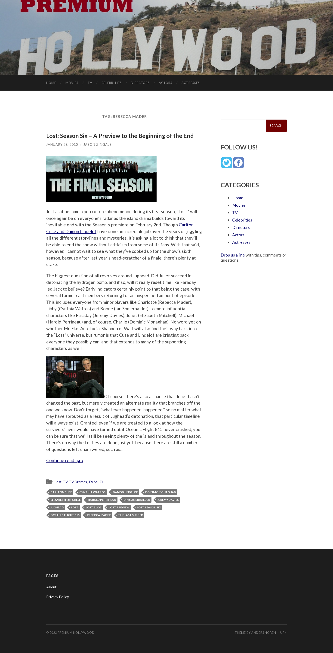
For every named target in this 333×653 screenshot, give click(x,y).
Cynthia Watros (92, 492)
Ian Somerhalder (136, 499)
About (51, 587)
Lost (58, 482)
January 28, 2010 (62, 144)
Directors (140, 83)
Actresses (191, 83)
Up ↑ (283, 632)
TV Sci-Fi (95, 482)
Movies (71, 83)
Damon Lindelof (125, 492)
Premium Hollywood (76, 632)
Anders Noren (263, 632)
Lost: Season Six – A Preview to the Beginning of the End (120, 135)
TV (90, 83)
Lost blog (93, 507)
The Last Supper (130, 515)
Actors (165, 83)
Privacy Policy (57, 596)
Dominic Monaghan (160, 492)
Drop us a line (233, 254)
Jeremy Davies (168, 499)
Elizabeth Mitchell (65, 499)
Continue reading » (64, 460)
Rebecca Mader (99, 515)
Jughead (57, 507)
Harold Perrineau (102, 499)
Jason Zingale (97, 144)
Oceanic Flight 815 (65, 515)
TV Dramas (78, 482)
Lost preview (119, 507)
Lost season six (149, 507)
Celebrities (112, 83)
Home (51, 83)
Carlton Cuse (61, 492)
